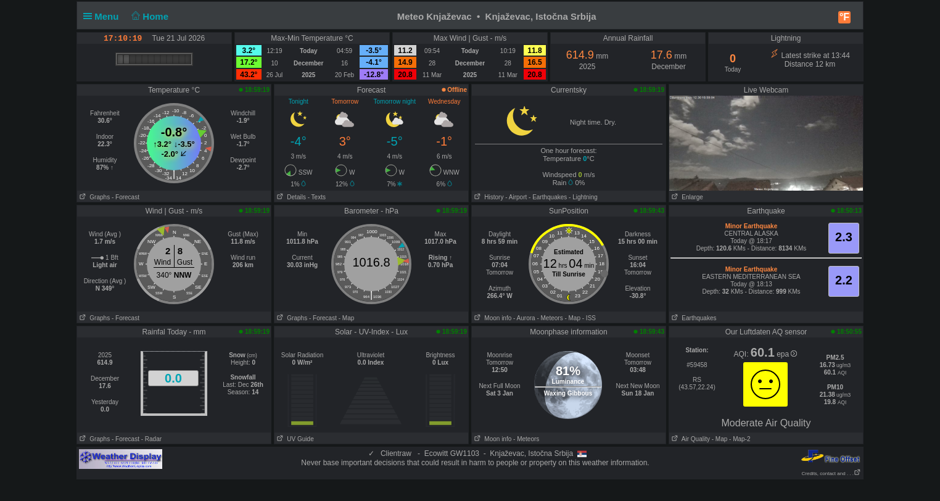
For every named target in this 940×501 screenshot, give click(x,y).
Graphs (93, 197)
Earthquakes (693, 318)
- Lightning (583, 197)
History (487, 197)
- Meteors (550, 318)
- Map (347, 318)
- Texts (317, 197)
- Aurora (524, 318)
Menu (103, 16)
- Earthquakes (548, 197)
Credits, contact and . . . (831, 473)
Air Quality (689, 439)
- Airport (516, 197)
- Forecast (125, 197)
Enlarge (686, 197)
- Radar (151, 439)
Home (149, 16)
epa (787, 354)
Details (290, 197)
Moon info (491, 318)
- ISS (589, 318)
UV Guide (294, 439)
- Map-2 (738, 439)
